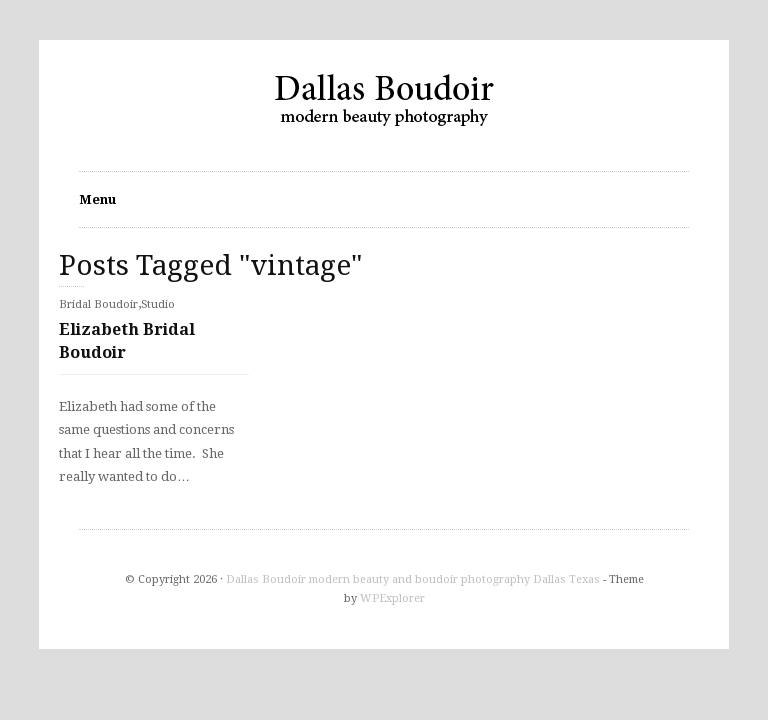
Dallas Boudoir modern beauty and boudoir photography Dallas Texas (413, 579)
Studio (158, 304)
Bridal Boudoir (98, 304)
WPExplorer (392, 598)
